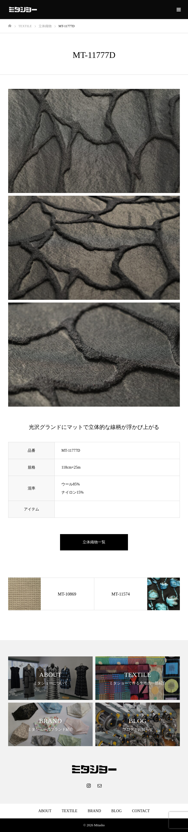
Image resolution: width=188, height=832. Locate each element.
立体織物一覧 (94, 542)
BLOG (116, 811)
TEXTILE (69, 811)
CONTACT (141, 811)
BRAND (94, 811)
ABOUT (44, 811)
